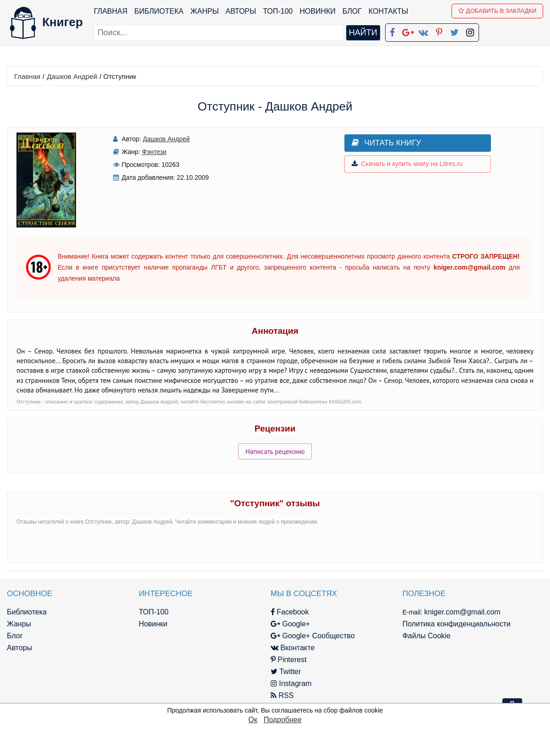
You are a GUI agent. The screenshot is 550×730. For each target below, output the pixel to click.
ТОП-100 (278, 11)
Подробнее (283, 720)
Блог (352, 11)
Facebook (287, 612)
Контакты (388, 11)
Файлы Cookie (422, 636)
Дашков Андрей (72, 76)
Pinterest (286, 660)
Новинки (318, 11)
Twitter (283, 671)
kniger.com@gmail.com (458, 612)
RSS (279, 695)
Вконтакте (290, 648)
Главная (110, 11)
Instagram (288, 683)
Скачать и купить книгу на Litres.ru (404, 164)
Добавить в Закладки (497, 10)
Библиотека (158, 11)
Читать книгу (383, 142)
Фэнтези (153, 151)
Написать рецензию (275, 451)
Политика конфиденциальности (452, 624)
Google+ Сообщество (310, 636)
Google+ (287, 624)
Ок (252, 720)
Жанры (205, 11)
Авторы (241, 11)
